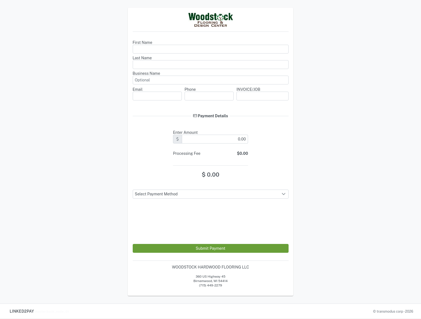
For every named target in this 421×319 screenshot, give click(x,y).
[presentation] (175, 229)
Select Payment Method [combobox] (156, 194)
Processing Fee (187, 153)
